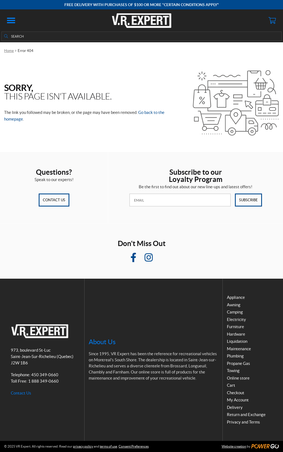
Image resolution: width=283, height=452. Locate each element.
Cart (231, 385)
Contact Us (54, 200)
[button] (11, 20)
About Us (102, 342)
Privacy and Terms (243, 422)
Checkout (235, 392)
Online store (238, 378)
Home (9, 51)
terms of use (108, 446)
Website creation (234, 446)
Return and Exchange (246, 414)
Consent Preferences (134, 446)
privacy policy (83, 446)
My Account (238, 400)
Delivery (235, 407)
